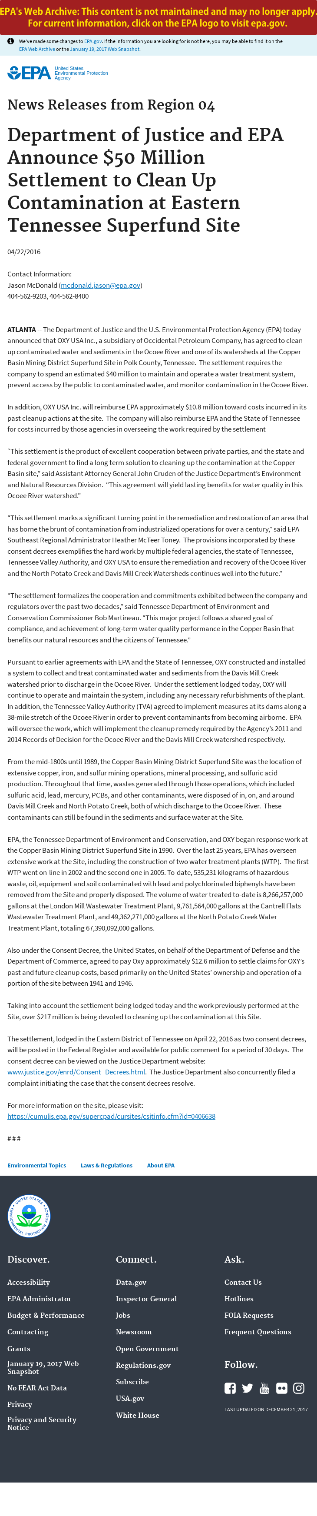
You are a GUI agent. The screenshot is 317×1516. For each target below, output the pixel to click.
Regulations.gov (143, 1366)
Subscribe (132, 1382)
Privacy (19, 1405)
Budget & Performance (46, 1316)
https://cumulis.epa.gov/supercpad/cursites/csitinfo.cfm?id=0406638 (111, 1116)
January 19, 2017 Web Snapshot (104, 49)
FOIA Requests (249, 1316)
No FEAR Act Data (37, 1389)
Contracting (27, 1332)
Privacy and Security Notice (41, 1424)
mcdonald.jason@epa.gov (100, 285)
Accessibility (28, 1283)
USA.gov (130, 1399)
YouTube (264, 1388)
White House (137, 1416)
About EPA (161, 1165)
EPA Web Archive (37, 49)
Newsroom (134, 1332)
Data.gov (131, 1283)
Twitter (247, 1388)
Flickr (281, 1388)
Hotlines (239, 1299)
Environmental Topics (36, 1165)
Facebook (230, 1388)
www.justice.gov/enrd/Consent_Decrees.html (76, 1072)
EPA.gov (93, 41)
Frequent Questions (258, 1332)
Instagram (298, 1388)
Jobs (123, 1316)
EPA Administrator (39, 1299)
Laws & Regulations (106, 1165)
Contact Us (243, 1283)
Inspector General (146, 1299)
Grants (18, 1349)
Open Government (147, 1349)
